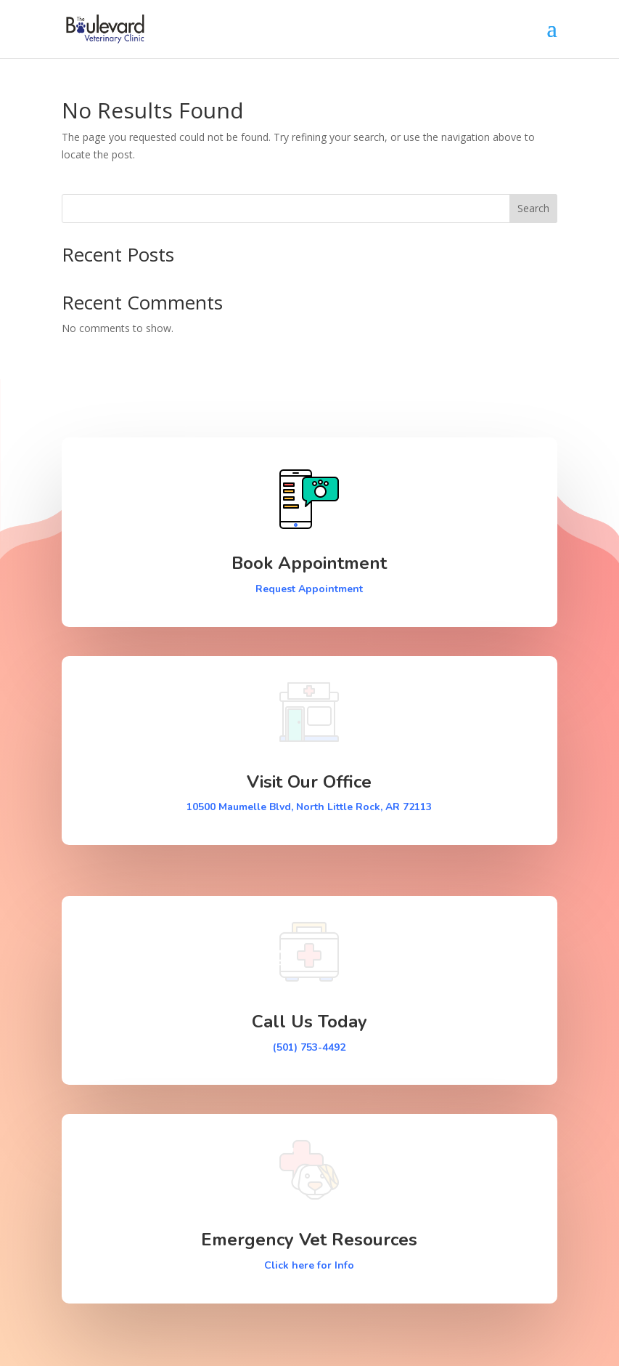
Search (533, 208)
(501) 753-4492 (309, 1047)
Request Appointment (309, 589)
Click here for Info (309, 1265)
